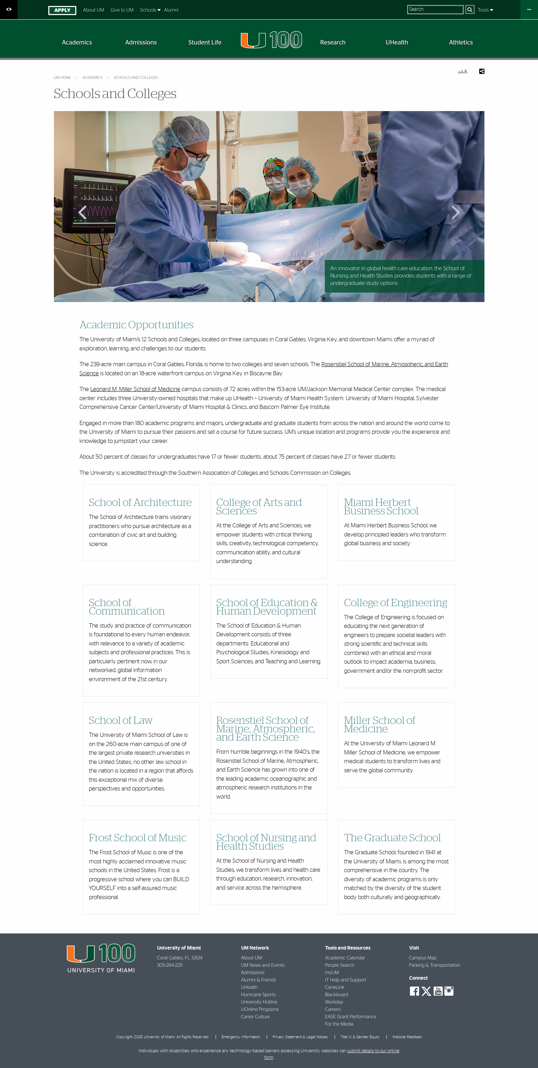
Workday (334, 1002)
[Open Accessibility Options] (9, 9)
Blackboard (336, 994)
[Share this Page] (481, 72)
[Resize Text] (462, 72)
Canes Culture (255, 1016)
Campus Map (423, 958)
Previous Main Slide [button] (83, 211)
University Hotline (259, 1002)
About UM (93, 10)
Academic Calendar (345, 958)
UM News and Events (263, 965)
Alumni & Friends (258, 980)
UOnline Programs (260, 1009)
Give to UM (122, 10)
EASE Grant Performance (350, 1016)
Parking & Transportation (434, 965)
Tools (484, 10)
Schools (149, 10)
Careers (333, 1009)
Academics (92, 78)
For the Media (339, 1024)
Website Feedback (407, 1037)
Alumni (171, 10)
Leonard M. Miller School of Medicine (135, 389)
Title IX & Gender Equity (360, 1037)
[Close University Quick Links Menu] (529, 9)
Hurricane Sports (258, 994)
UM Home (62, 78)
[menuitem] (62, 11)
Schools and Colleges (136, 78)
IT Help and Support (345, 980)
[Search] (470, 9)
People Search (339, 965)
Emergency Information (241, 1037)
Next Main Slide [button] (455, 211)
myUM (332, 972)
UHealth (249, 987)
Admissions (253, 972)
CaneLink (334, 987)
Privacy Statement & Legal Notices (300, 1037)
